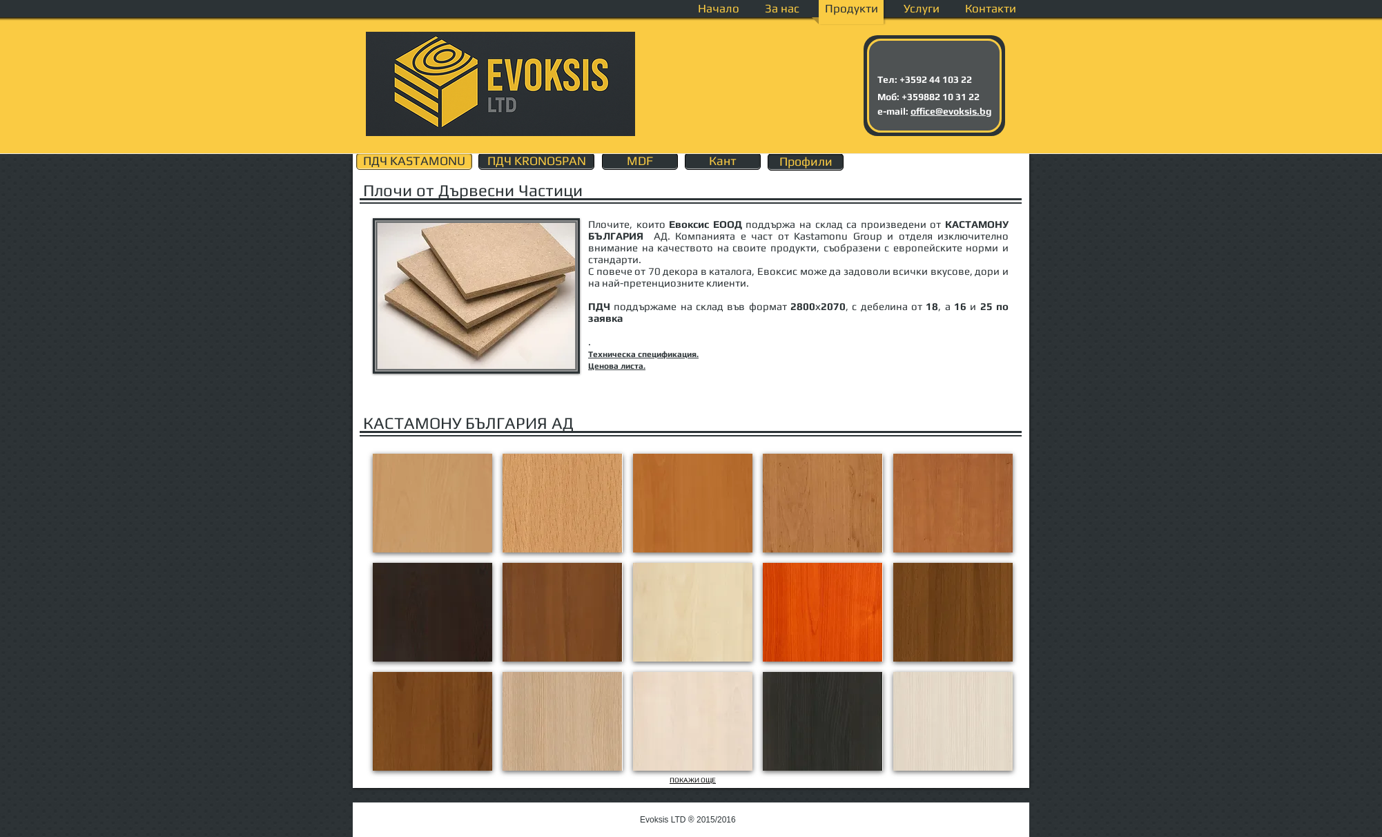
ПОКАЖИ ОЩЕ (693, 780)
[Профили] (806, 162)
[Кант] (723, 161)
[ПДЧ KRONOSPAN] (536, 161)
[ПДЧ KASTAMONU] (414, 161)
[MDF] (640, 161)
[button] (432, 503)
